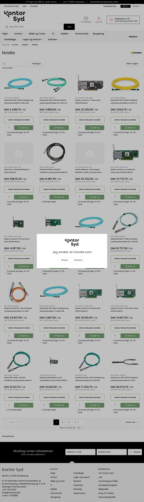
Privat (64, 260)
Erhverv (78, 260)
